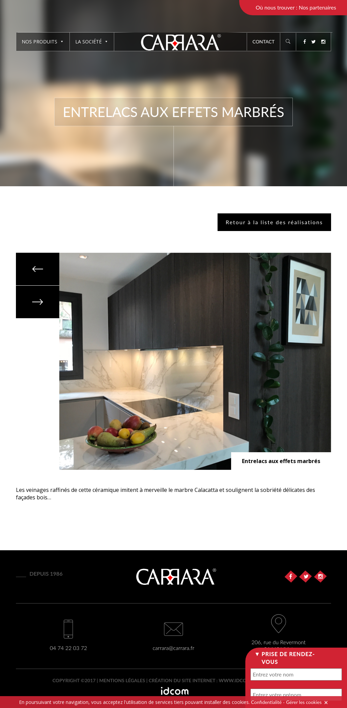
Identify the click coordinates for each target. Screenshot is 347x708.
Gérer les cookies (304, 702)
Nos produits (43, 41)
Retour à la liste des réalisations (274, 222)
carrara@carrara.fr (174, 648)
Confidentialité (266, 702)
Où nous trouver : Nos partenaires (296, 7)
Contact (263, 41)
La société (91, 41)
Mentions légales (122, 680)
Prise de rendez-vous (288, 658)
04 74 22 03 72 (68, 648)
